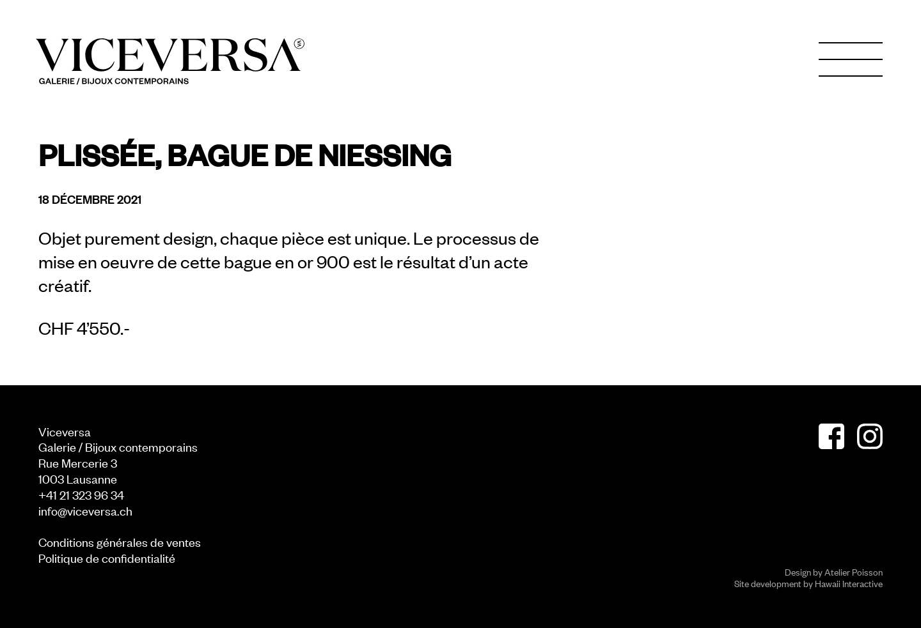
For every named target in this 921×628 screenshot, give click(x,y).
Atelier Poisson (853, 571)
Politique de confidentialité (106, 557)
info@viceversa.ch (85, 510)
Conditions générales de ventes (119, 541)
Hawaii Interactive (849, 583)
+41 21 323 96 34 (81, 494)
